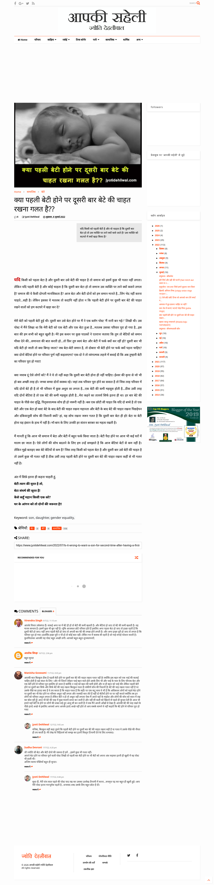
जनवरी (162, 357)
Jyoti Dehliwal (40, 724)
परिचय (37, 39)
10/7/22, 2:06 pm (45, 653)
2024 (157, 235)
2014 (157, 395)
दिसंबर (162, 249)
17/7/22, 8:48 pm (57, 777)
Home (23, 39)
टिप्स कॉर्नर (81, 39)
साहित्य (51, 39)
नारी (96, 39)
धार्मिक (126, 39)
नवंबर (161, 253)
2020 (157, 366)
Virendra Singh (33, 620)
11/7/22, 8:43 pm (54, 673)
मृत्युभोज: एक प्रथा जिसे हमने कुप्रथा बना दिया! (177, 287)
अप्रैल (161, 343)
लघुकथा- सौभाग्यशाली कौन (169, 328)
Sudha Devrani (33, 747)
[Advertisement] (107, 72)
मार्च (161, 347)
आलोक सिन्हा (31, 653)
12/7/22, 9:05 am (57, 724)
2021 (157, 362)
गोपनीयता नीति (105, 856)
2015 (157, 390)
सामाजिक (111, 39)
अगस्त (162, 267)
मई (160, 338)
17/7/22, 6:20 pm (50, 747)
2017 (157, 380)
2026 (157, 226)
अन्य (139, 39)
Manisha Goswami (35, 672)
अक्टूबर (162, 258)
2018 (157, 376)
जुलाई (161, 272)
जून (160, 333)
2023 (157, 240)
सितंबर (162, 263)
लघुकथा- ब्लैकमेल (166, 276)
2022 (157, 245)
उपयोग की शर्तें (89, 862)
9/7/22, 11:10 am (50, 620)
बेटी (43, 191)
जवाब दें (28, 643)
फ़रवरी (162, 352)
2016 (157, 385)
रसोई (66, 39)
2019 (157, 371)
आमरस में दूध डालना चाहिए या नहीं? (173, 304)
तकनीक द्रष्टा (89, 869)
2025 (157, 230)
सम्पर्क (105, 862)
